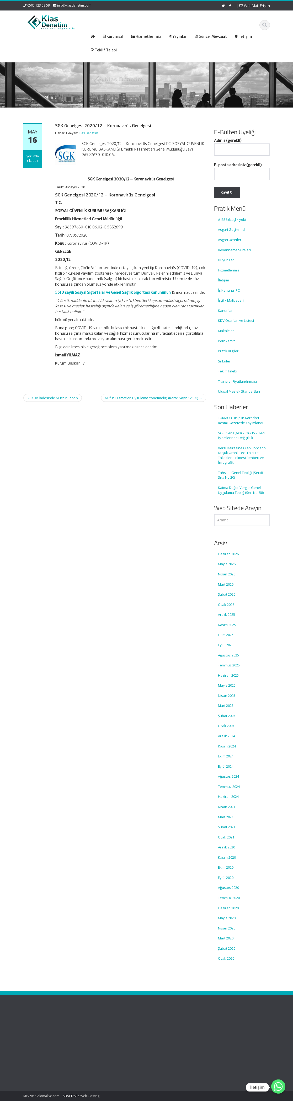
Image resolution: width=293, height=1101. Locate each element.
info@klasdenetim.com (74, 5)
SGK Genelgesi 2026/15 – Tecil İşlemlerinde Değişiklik (241, 435)
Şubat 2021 (226, 827)
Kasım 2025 (227, 624)
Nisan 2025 (226, 695)
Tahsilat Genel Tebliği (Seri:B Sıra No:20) (240, 475)
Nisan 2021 (226, 806)
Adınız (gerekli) (242, 145)
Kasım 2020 (227, 857)
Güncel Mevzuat (151, 1038)
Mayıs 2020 (227, 918)
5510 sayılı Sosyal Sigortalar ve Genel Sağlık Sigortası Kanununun (113, 292)
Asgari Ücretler (229, 239)
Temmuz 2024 (229, 786)
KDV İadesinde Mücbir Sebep (52, 397)
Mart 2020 (225, 938)
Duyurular (226, 260)
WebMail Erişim (254, 5)
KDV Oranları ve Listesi (236, 320)
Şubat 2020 (226, 948)
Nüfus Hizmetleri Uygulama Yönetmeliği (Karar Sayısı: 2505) (153, 397)
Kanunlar (225, 310)
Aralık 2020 (226, 847)
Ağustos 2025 (228, 655)
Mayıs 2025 (227, 685)
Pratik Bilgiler (228, 351)
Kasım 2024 (227, 746)
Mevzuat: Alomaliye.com (41, 1096)
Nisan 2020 (226, 928)
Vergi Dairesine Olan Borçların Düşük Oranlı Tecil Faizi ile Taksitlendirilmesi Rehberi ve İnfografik (242, 455)
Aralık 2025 (226, 614)
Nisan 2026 (226, 574)
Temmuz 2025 (229, 665)
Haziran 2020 (228, 908)
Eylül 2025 (225, 645)
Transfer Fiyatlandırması (237, 381)
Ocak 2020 (226, 958)
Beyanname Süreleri (234, 250)
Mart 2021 (225, 817)
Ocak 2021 (226, 837)
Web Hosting (89, 1096)
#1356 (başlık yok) (232, 219)
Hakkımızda (147, 1029)
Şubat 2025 (226, 715)
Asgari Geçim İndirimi (234, 229)
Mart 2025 (225, 705)
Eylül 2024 (225, 766)
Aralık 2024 (226, 736)
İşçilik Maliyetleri (231, 300)
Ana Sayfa (146, 1024)
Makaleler (226, 330)
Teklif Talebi (227, 371)
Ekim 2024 (225, 756)
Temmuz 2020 (229, 897)
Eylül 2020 (225, 877)
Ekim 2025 (225, 634)
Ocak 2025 (226, 725)
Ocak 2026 (226, 604)
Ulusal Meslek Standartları (239, 391)
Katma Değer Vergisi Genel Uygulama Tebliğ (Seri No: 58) (241, 490)
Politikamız (226, 341)
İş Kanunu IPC (229, 290)
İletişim (223, 280)
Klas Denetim (88, 133)
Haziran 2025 (228, 675)
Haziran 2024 (228, 796)
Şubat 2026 (226, 594)
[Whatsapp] (278, 1087)
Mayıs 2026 (227, 564)
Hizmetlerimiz (228, 270)
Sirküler (224, 361)
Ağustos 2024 (228, 776)
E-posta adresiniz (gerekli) (242, 169)
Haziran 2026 (228, 554)
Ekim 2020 (225, 867)
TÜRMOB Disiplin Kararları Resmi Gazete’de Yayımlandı (240, 420)
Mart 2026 (225, 584)
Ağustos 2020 (228, 887)
